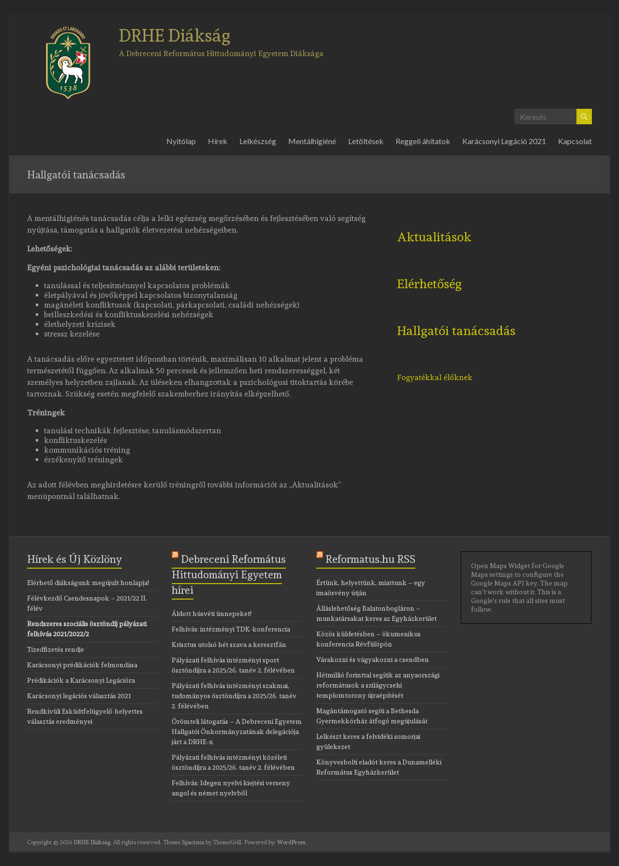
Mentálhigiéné (312, 141)
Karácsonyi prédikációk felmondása (82, 665)
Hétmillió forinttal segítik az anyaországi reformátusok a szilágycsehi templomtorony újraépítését (378, 685)
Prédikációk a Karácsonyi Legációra (81, 680)
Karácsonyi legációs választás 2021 (79, 696)
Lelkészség (257, 141)
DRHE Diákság (175, 35)
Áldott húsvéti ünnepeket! (211, 613)
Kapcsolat (575, 141)
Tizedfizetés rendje (55, 649)
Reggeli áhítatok (423, 141)
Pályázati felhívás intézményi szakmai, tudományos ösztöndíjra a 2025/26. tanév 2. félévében (234, 696)
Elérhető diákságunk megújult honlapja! (88, 583)
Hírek (217, 141)
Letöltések (365, 141)
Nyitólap (181, 141)
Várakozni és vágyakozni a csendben (372, 659)
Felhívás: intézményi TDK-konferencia (231, 629)
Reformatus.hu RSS (370, 559)
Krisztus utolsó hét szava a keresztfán (229, 644)
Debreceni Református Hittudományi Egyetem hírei (229, 574)
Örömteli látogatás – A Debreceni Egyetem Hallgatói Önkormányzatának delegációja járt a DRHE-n (237, 732)
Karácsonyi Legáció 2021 (504, 141)
